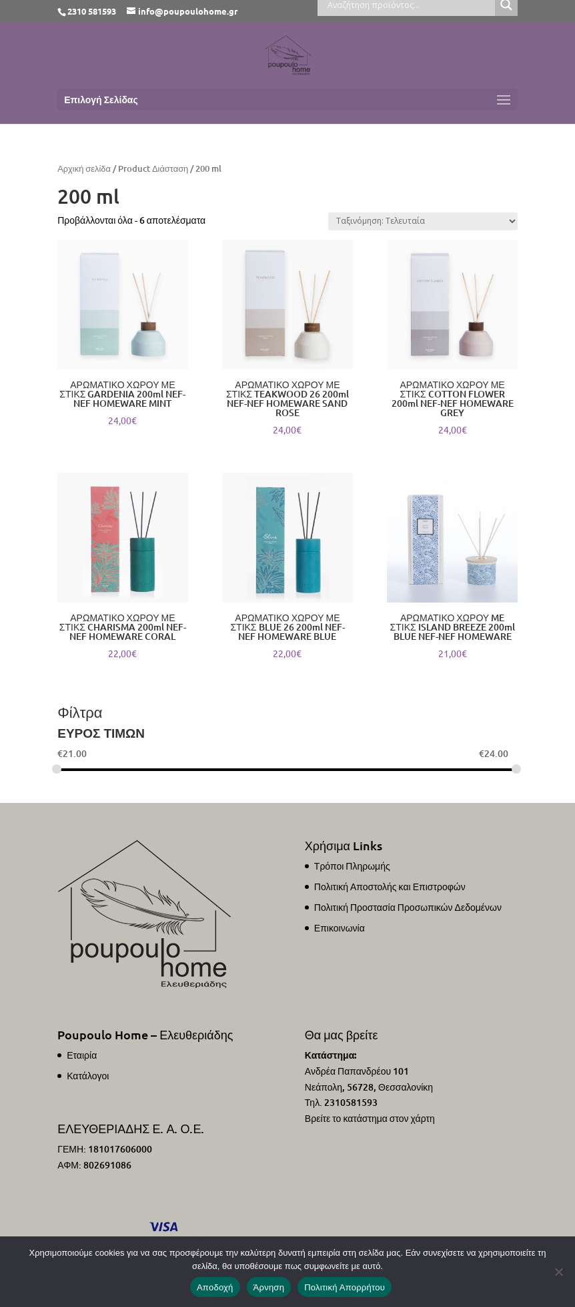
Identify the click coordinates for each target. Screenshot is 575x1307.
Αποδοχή (215, 1287)
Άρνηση (269, 1287)
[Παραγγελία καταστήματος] (423, 221)
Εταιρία (82, 1055)
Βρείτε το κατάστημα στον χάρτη (370, 1118)
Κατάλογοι (88, 1075)
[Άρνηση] (558, 1271)
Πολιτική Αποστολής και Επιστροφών (390, 886)
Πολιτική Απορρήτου (344, 1287)
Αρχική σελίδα (84, 168)
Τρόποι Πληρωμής (352, 866)
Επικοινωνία (339, 927)
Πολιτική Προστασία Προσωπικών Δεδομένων (408, 907)
